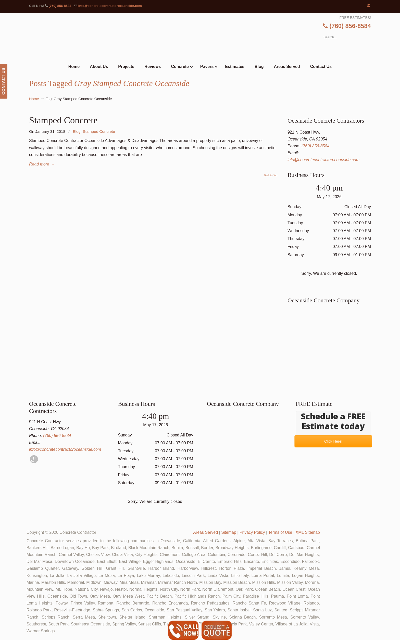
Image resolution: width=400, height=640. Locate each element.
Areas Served (205, 532)
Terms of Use (280, 532)
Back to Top (270, 175)
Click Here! (333, 441)
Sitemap (228, 532)
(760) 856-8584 (59, 6)
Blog (76, 131)
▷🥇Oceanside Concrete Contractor (210, 37)
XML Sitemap (308, 532)
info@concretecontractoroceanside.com (110, 6)
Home (34, 99)
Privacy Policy (252, 532)
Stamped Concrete (63, 120)
